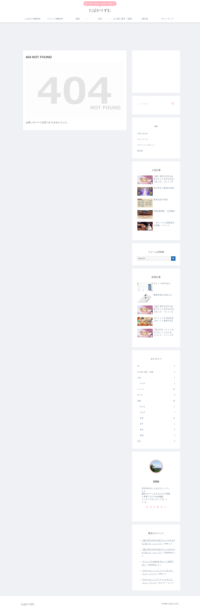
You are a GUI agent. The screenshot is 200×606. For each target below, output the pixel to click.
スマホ (157, 383)
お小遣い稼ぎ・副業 (156, 372)
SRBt (156, 481)
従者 (157, 418)
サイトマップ (142, 139)
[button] (173, 103)
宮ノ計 (156, 395)
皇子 (157, 423)
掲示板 (140, 151)
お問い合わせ (142, 133)
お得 (156, 377)
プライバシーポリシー (146, 145)
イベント (156, 389)
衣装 (157, 429)
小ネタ (157, 412)
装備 (157, 435)
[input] (156, 103)
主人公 (157, 406)
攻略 (156, 400)
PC (156, 366)
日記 (156, 441)
